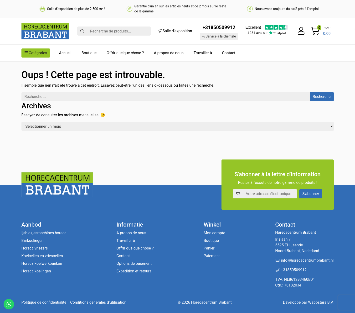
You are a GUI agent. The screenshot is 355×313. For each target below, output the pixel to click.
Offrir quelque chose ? (125, 53)
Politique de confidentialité (44, 302)
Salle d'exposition (175, 31)
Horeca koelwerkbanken (41, 263)
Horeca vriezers (34, 248)
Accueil (65, 53)
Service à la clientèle (219, 36)
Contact (228, 53)
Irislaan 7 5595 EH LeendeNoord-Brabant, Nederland (297, 245)
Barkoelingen (32, 240)
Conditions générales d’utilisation (98, 302)
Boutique (89, 53)
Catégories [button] (36, 53)
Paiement (212, 256)
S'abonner (310, 193)
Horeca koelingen (36, 271)
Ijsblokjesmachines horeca (44, 233)
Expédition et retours (134, 271)
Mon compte (214, 233)
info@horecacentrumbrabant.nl (307, 260)
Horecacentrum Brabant (211, 302)
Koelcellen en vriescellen (42, 256)
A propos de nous (169, 53)
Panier (209, 248)
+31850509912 (219, 27)
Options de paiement (134, 263)
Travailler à (203, 53)
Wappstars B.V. (321, 302)
